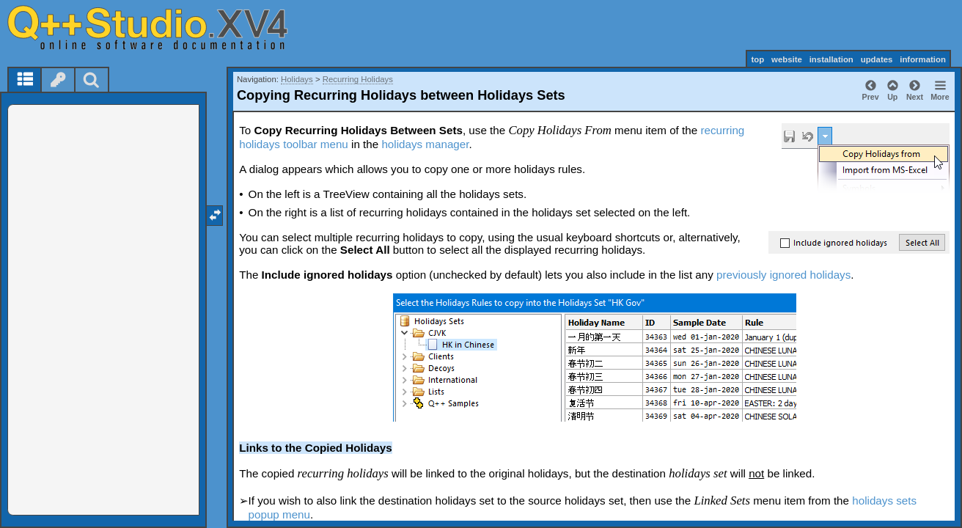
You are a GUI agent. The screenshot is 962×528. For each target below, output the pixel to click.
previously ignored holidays (783, 274)
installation (831, 59)
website (786, 59)
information (923, 59)
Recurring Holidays (358, 79)
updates (877, 59)
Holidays (297, 79)
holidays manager (425, 144)
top (757, 59)
